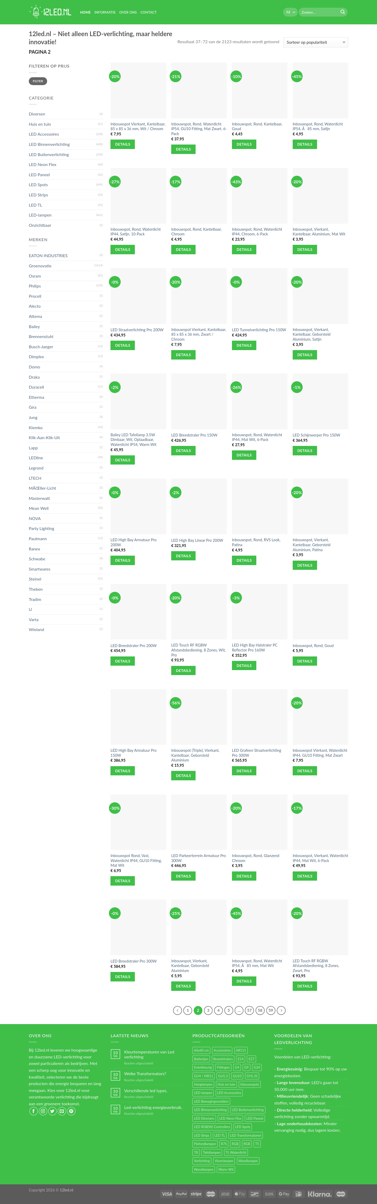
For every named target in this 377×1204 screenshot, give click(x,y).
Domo (34, 366)
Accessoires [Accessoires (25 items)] (222, 1050)
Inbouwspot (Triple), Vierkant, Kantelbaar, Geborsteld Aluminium (195, 755)
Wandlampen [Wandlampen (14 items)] (203, 1169)
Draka (34, 376)
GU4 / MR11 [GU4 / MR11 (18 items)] (203, 1076)
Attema (35, 316)
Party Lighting (41, 528)
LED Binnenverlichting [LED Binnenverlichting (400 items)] (210, 1110)
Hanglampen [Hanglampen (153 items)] (203, 1084)
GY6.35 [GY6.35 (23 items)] (252, 1076)
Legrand (36, 467)
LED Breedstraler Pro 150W (194, 435)
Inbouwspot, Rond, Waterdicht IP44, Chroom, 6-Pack (257, 231)
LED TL (35, 204)
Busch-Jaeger (41, 346)
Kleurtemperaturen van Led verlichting (149, 1054)
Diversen (37, 113)
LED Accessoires (44, 133)
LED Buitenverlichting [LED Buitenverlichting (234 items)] (248, 1110)
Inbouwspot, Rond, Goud (313, 645)
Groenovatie (40, 265)
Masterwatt (39, 498)
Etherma (36, 397)
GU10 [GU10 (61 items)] (237, 1076)
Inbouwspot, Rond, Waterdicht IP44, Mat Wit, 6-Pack (257, 437)
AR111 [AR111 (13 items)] (241, 1050)
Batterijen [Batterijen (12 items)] (201, 1059)
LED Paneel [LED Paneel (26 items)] (254, 1118)
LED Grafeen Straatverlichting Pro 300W (256, 753)
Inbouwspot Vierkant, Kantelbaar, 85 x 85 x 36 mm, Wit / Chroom (137, 126)
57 (249, 1010)
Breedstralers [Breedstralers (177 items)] (223, 1059)
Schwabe (37, 558)
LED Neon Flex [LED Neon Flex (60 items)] (230, 1118)
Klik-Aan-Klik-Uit (44, 437)
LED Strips (38, 194)
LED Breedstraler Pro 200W (133, 645)
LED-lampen (40, 214)
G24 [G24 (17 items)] (257, 1067)
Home (85, 12)
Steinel (35, 578)
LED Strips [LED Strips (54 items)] (201, 1135)
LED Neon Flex (42, 164)
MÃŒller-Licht (42, 487)
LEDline (36, 457)
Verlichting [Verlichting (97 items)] (202, 1161)
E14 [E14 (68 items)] (240, 1059)
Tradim (35, 599)
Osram (35, 275)
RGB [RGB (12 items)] (246, 1144)
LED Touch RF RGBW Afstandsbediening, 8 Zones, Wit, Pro (198, 650)
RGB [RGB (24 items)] (235, 1144)
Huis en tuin (40, 123)
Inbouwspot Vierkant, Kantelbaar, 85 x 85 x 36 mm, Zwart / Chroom (198, 334)
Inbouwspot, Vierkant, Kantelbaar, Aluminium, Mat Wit (319, 231)
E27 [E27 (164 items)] (251, 1059)
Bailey (34, 326)
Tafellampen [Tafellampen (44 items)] (211, 1152)
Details (122, 144)
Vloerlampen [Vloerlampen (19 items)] (224, 1161)
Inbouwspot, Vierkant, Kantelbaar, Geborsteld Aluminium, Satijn (312, 334)
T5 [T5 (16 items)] (257, 1144)
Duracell (36, 386)
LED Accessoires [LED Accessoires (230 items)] (229, 1093)
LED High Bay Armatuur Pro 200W (133, 542)
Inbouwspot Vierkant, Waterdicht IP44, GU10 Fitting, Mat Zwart (320, 753)
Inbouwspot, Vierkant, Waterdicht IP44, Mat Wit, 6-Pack (320, 858)
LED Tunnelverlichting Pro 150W (259, 330)
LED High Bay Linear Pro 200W (197, 540)
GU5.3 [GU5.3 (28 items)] (223, 1076)
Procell (35, 296)
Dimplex (36, 356)
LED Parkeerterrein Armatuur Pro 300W (198, 858)
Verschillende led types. (145, 1090)
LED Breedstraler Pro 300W (133, 961)
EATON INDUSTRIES (48, 255)
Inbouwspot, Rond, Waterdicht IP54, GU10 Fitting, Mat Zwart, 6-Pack (199, 129)
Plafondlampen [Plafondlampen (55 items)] (205, 1144)
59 (271, 1010)
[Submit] (342, 12)
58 (260, 1010)
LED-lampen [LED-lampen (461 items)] (203, 1093)
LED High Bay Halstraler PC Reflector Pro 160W (255, 647)
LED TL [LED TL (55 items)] (219, 1135)
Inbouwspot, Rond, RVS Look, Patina (256, 542)
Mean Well (38, 508)
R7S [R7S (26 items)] (224, 1144)
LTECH (35, 478)
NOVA (35, 518)
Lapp (33, 447)
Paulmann (38, 538)
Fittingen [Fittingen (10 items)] (223, 1067)
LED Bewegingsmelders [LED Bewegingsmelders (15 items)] (211, 1101)
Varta (33, 619)
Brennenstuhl (41, 336)
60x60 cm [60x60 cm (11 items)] (201, 1050)
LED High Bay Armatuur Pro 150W (133, 753)
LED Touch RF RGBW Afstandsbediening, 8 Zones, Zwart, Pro (316, 966)
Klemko (36, 427)
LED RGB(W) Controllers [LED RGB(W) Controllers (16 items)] (212, 1127)
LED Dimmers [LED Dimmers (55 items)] (204, 1118)
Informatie (105, 12)
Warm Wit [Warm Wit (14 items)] (226, 1169)
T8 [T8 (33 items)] (196, 1152)
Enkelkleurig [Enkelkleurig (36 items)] (203, 1067)
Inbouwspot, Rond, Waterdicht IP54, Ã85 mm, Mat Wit (257, 963)
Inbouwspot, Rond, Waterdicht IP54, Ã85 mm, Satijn (318, 126)
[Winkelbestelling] (316, 42)
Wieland (36, 629)
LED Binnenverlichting (49, 144)
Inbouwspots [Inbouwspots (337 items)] (249, 1084)
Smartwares (39, 568)
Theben (36, 589)
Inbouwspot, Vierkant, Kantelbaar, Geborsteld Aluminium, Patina (312, 545)
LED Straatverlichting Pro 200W (136, 330)
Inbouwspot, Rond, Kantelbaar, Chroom (196, 231)
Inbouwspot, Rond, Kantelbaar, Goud (257, 126)
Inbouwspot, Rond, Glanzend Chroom (255, 858)
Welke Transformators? (145, 1073)
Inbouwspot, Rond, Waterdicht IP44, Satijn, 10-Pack (135, 231)
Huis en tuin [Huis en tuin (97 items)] (226, 1084)
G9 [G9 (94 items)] (246, 1067)
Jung (33, 417)
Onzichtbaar (40, 225)
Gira (32, 407)
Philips (35, 285)
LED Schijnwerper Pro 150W (316, 435)
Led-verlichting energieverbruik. (153, 1107)
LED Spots (38, 184)
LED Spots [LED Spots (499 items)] (242, 1127)
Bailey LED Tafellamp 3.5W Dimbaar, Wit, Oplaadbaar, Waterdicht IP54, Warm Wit (133, 440)
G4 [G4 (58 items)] (237, 1067)
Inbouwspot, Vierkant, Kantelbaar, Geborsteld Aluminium (190, 966)
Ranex (34, 548)
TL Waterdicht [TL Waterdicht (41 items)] (236, 1152)
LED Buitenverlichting (49, 154)
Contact (148, 12)
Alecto (35, 305)
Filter (38, 81)
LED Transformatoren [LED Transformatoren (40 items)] (245, 1135)
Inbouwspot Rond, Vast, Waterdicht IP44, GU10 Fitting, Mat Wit (136, 860)
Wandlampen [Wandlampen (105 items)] (248, 1161)
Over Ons (128, 12)
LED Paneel (39, 174)
